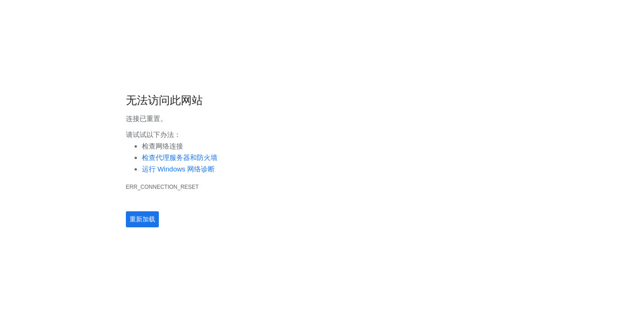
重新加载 (142, 219)
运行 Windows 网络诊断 (178, 169)
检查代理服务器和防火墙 (179, 157)
